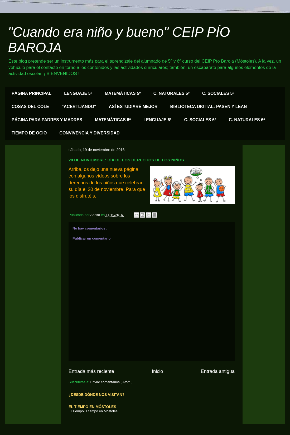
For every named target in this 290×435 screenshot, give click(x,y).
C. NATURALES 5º (171, 93)
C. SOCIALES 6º (200, 120)
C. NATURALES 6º (247, 120)
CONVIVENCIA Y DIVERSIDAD (89, 133)
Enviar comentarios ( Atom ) (111, 382)
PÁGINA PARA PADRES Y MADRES (47, 120)
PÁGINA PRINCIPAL (31, 93)
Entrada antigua (218, 371)
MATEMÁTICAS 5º (123, 93)
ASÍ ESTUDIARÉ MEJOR (133, 106)
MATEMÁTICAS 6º (113, 120)
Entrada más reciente (91, 371)
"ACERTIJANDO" (79, 106)
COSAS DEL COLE (30, 106)
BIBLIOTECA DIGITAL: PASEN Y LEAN (208, 106)
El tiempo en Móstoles (101, 411)
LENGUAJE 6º (157, 120)
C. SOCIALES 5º (218, 93)
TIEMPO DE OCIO (29, 133)
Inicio (157, 371)
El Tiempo (76, 411)
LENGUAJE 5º (78, 93)
